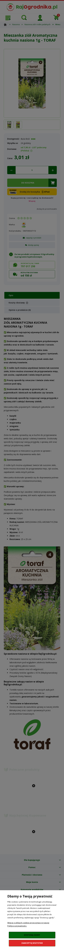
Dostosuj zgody (32, 935)
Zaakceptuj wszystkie (32, 943)
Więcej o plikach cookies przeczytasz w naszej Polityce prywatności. (28, 924)
